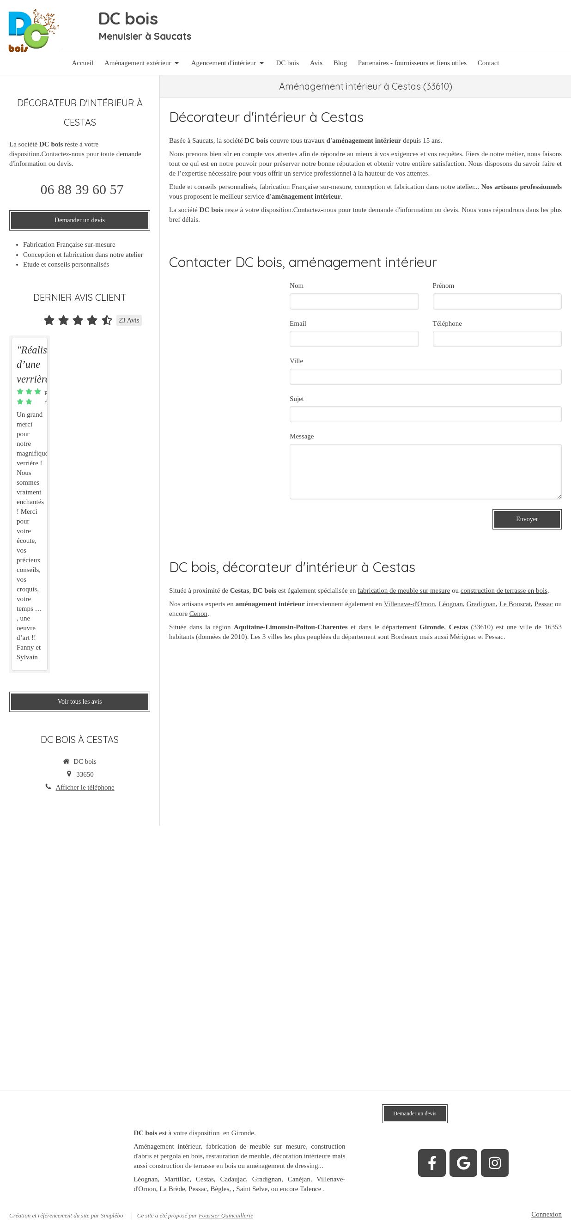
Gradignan (481, 604)
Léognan (450, 604)
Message (302, 436)
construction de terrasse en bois (504, 590)
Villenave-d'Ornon (409, 604)
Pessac (544, 604)
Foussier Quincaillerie (226, 1215)
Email (298, 323)
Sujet (297, 398)
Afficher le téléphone (84, 787)
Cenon (198, 613)
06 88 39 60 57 (82, 189)
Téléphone (447, 323)
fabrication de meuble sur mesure (404, 590)
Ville (296, 361)
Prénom (444, 285)
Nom (297, 285)
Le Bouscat (515, 604)
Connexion (546, 1214)
